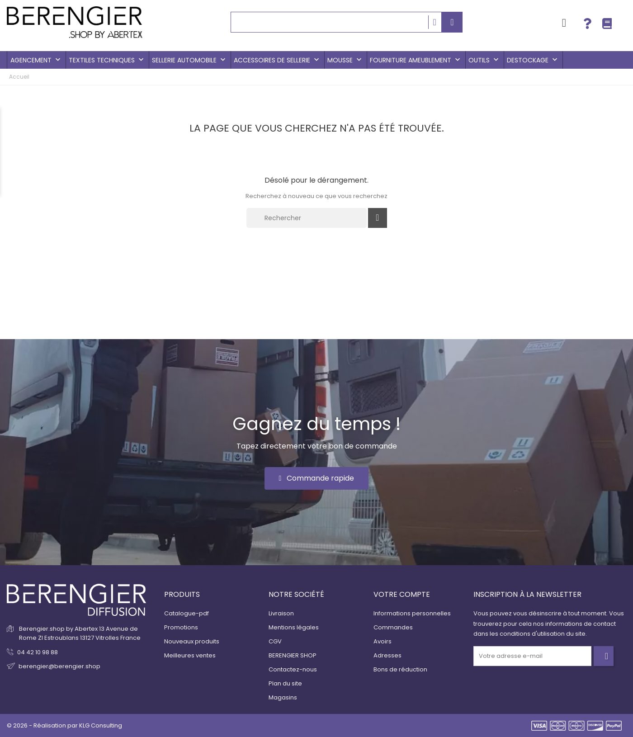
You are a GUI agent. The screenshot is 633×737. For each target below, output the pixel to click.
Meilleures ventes (190, 655)
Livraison (281, 613)
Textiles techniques (107, 60)
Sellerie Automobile (189, 60)
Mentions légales (294, 627)
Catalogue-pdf (186, 613)
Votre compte (401, 594)
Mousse (345, 60)
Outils (484, 60)
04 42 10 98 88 (37, 652)
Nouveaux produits (191, 641)
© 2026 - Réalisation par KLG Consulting (64, 725)
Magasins (283, 697)
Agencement (36, 60)
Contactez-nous (293, 669)
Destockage (533, 60)
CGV (275, 641)
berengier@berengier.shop (59, 666)
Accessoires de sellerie (277, 60)
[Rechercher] (306, 218)
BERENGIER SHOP (292, 655)
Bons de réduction (400, 669)
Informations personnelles (412, 613)
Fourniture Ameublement (416, 60)
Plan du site (285, 683)
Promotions (181, 627)
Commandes (393, 627)
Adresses (387, 655)
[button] (317, 478)
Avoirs (382, 641)
